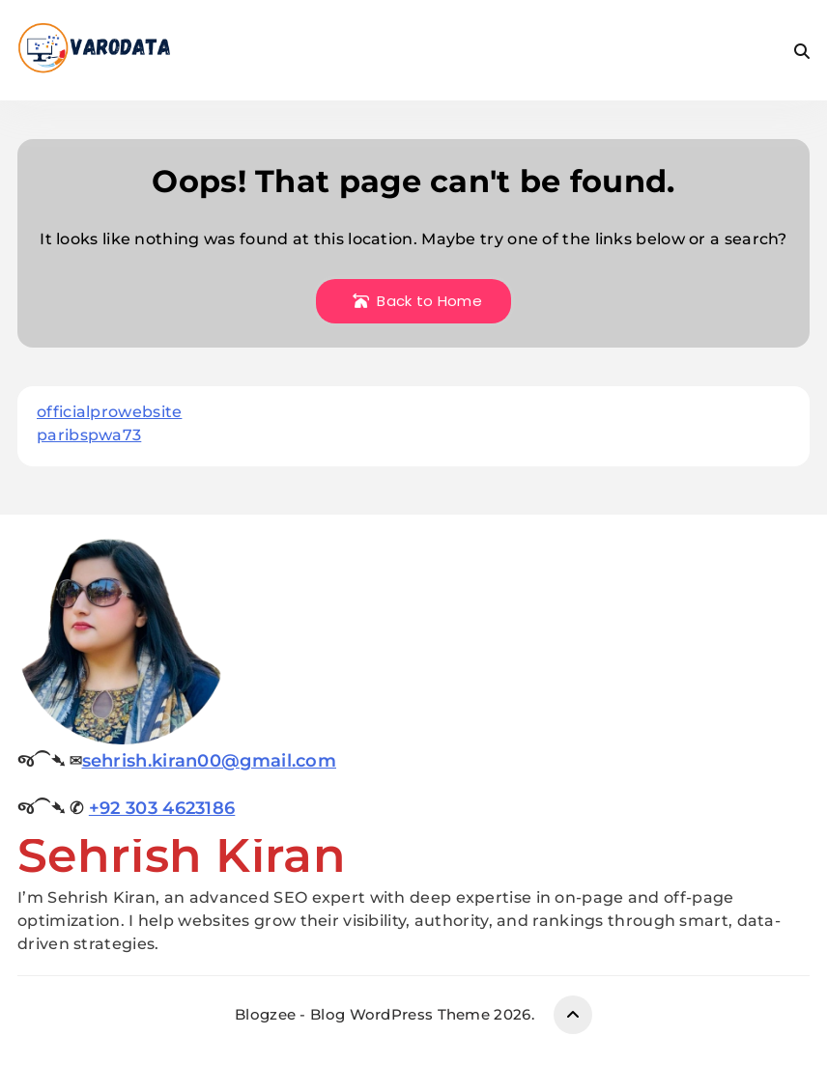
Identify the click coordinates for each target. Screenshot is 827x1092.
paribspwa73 (89, 435)
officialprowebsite (109, 412)
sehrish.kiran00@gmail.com (209, 760)
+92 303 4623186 (162, 808)
